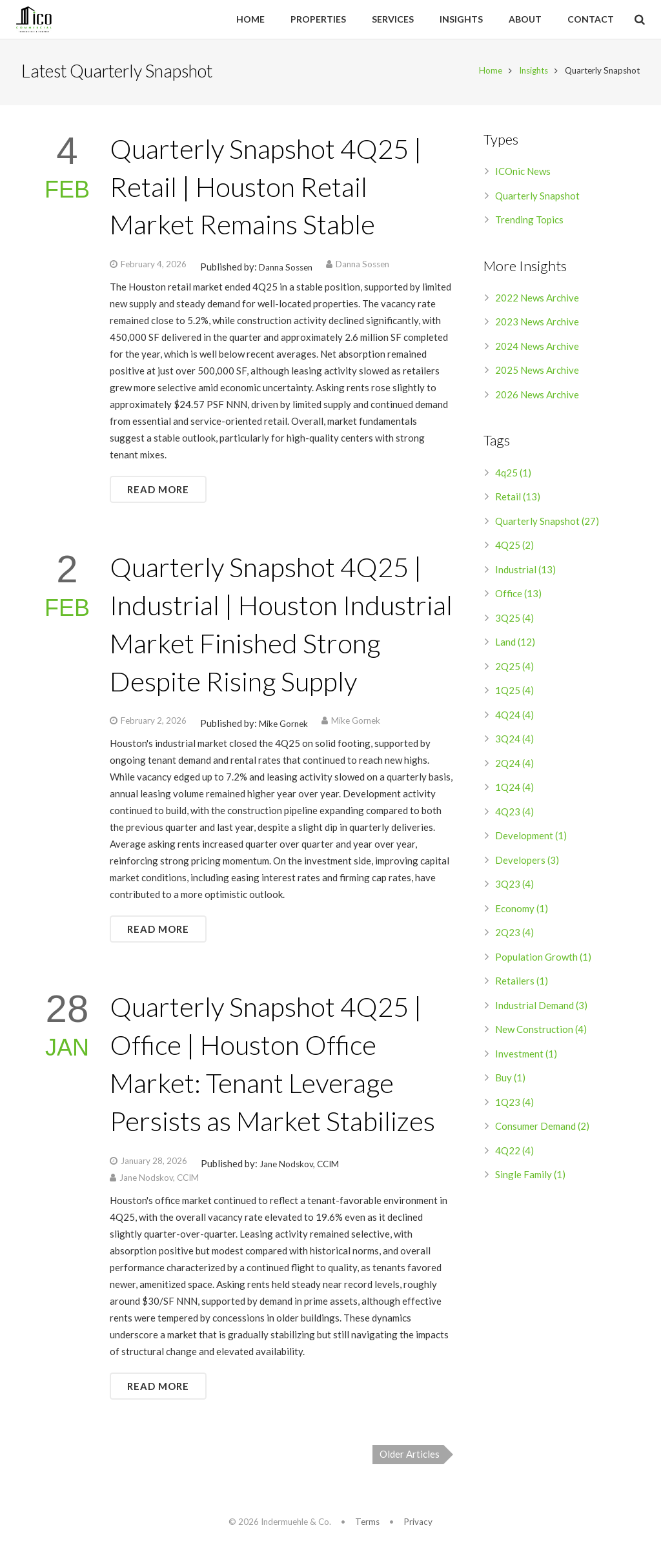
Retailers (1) (521, 983)
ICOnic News (523, 173)
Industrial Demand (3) (541, 1007)
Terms (367, 1521)
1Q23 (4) (514, 1104)
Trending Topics (529, 222)
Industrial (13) (525, 571)
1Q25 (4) (514, 693)
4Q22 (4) (514, 1152)
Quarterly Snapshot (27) (547, 523)
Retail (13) (517, 499)
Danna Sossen (285, 270)
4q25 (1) (513, 474)
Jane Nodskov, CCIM (299, 1166)
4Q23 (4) (514, 813)
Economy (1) (521, 910)
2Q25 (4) (514, 668)
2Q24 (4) (514, 765)
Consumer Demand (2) (542, 1128)
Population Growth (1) (543, 959)
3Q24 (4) (514, 741)
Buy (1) (510, 1080)
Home (488, 73)
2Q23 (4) (514, 935)
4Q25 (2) (514, 547)
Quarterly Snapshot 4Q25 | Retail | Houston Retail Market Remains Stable (266, 188)
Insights (530, 73)
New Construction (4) (541, 1031)
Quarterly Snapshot (537, 197)
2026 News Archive (537, 396)
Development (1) (531, 838)
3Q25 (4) (514, 620)
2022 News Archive (537, 299)
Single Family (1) (530, 1177)
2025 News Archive (537, 372)
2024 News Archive (537, 348)
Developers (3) (527, 862)
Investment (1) (526, 1055)
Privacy (417, 1521)
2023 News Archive (537, 324)
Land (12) (515, 644)
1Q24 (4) (514, 789)
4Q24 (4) (514, 716)
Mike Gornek (283, 726)
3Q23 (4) (514, 886)
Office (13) (518, 596)
